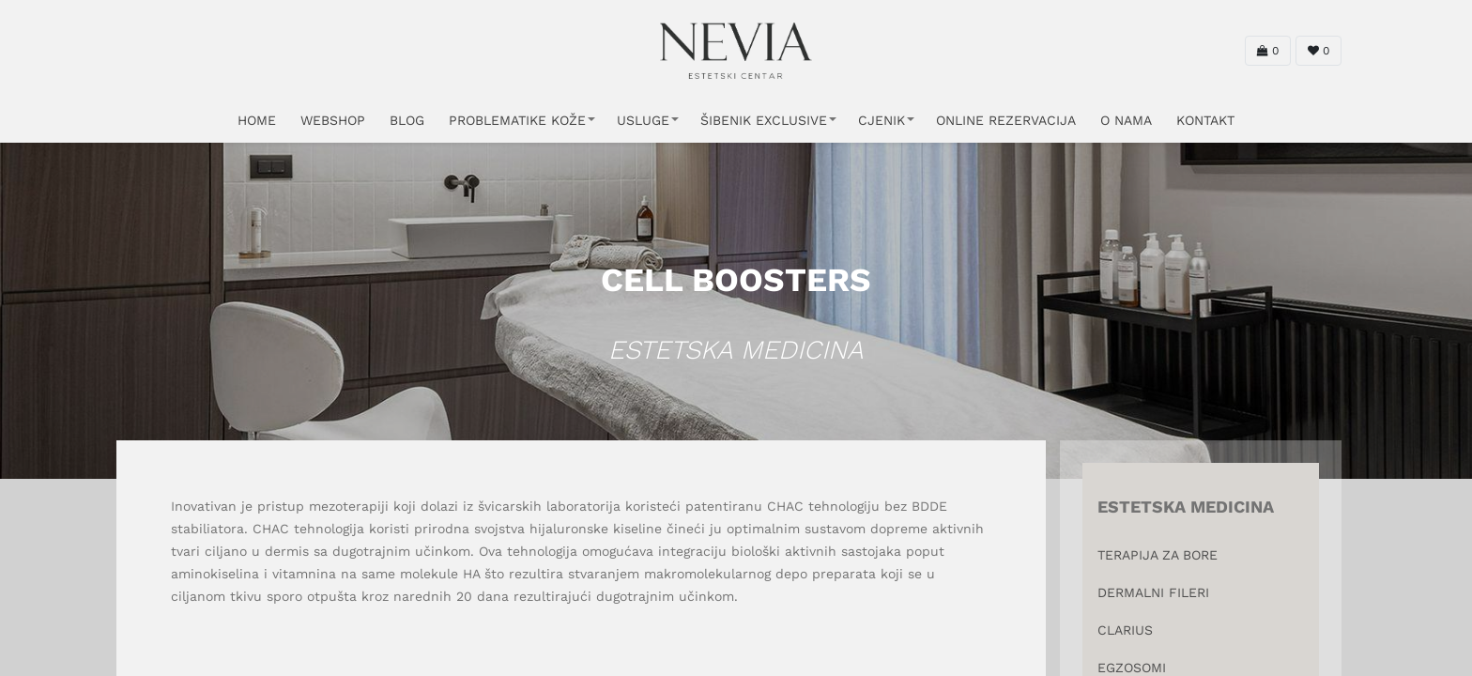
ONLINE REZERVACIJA (1006, 120)
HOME (257, 120)
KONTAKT (1205, 120)
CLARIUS (1125, 630)
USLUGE (643, 120)
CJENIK (881, 120)
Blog (407, 120)
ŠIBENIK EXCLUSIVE (763, 120)
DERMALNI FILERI (1153, 592)
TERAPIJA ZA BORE (1157, 554)
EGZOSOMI (1131, 667)
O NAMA (1126, 120)
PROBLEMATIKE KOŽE (517, 120)
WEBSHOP (332, 120)
